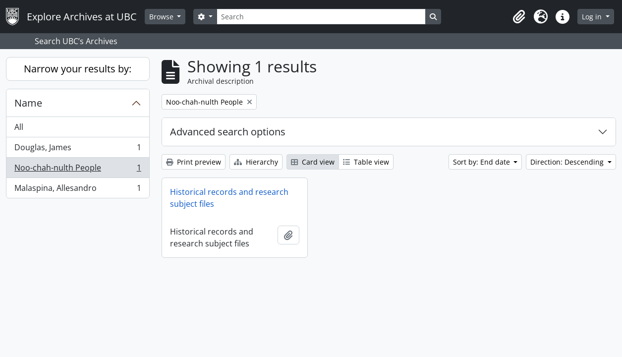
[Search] (321, 16)
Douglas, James (77, 149)
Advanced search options (227, 131)
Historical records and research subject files (229, 197)
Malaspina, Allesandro (77, 190)
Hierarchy (256, 162)
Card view (313, 162)
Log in (593, 16)
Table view (366, 162)
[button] (519, 17)
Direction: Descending (568, 162)
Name (28, 103)
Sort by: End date (482, 162)
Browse (162, 16)
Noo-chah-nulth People (77, 170)
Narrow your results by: (77, 68)
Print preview (193, 162)
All (18, 126)
